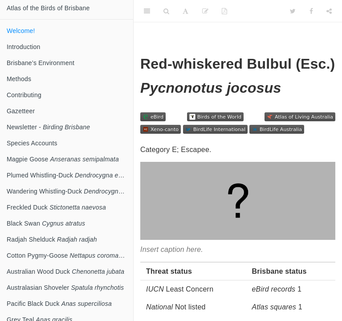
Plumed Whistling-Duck (69, 175)
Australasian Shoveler (65, 287)
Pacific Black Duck (59, 303)
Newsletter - (48, 127)
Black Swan (46, 223)
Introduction (24, 46)
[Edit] (205, 11)
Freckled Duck (56, 207)
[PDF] (224, 11)
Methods (19, 78)
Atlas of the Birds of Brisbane (48, 8)
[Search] (166, 11)
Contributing (24, 95)
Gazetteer (21, 111)
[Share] (329, 11)
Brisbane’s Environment (40, 62)
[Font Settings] (185, 11)
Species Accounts (32, 143)
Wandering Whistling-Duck (70, 191)
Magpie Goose (63, 159)
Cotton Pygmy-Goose (70, 255)
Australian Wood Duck (65, 271)
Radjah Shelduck (52, 239)
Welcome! (21, 30)
